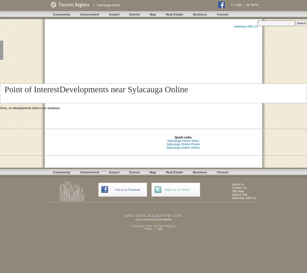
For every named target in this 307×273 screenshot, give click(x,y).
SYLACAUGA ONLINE (151, 220)
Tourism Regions (164, 226)
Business (200, 14)
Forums (223, 14)
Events (134, 14)
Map (153, 14)
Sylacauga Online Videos (183, 147)
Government (89, 14)
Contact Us (239, 187)
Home (252, 4)
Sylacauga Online (108, 5)
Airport (114, 14)
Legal (159, 229)
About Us (238, 184)
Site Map (238, 191)
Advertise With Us (246, 26)
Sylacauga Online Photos (183, 144)
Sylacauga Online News (183, 140)
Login (237, 4)
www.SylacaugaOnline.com (153, 215)
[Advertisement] (84, 50)
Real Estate (174, 14)
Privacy (148, 229)
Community (62, 14)
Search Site (240, 194)
